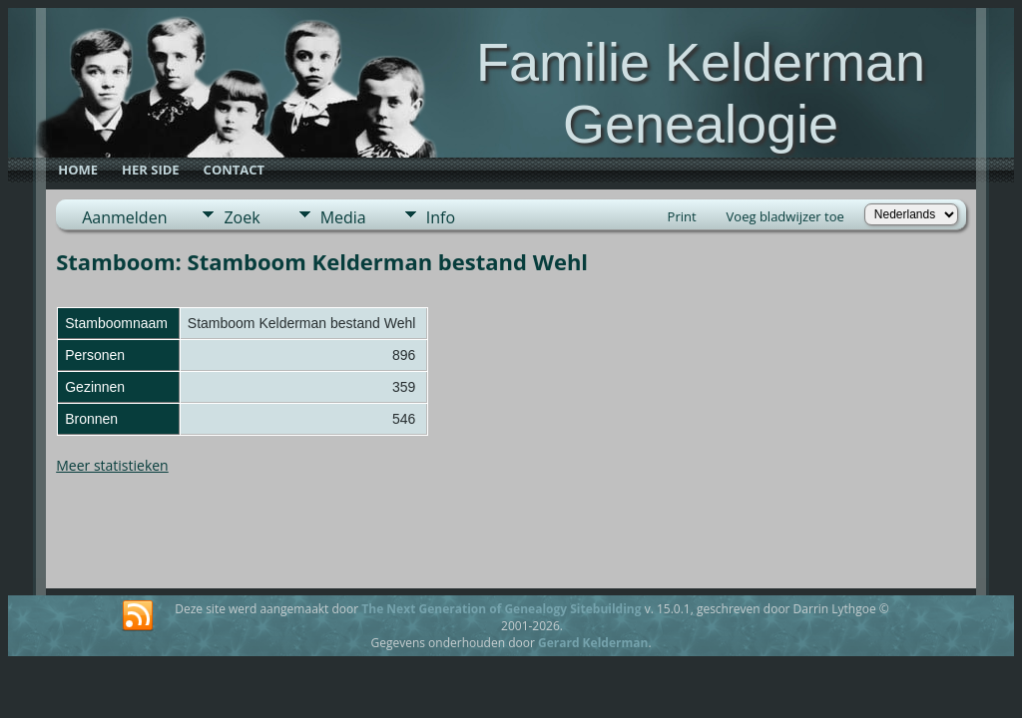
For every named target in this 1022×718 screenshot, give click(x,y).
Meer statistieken (112, 465)
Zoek (241, 217)
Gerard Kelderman (593, 642)
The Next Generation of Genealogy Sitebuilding (501, 608)
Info (440, 217)
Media (343, 217)
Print (682, 216)
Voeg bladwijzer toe (785, 216)
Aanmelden (124, 217)
